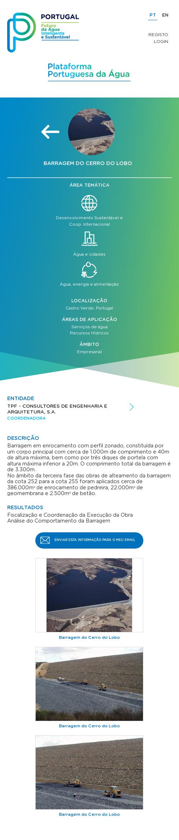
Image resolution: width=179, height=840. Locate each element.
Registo (158, 35)
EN (165, 15)
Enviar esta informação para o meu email (94, 540)
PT (152, 15)
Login (161, 41)
